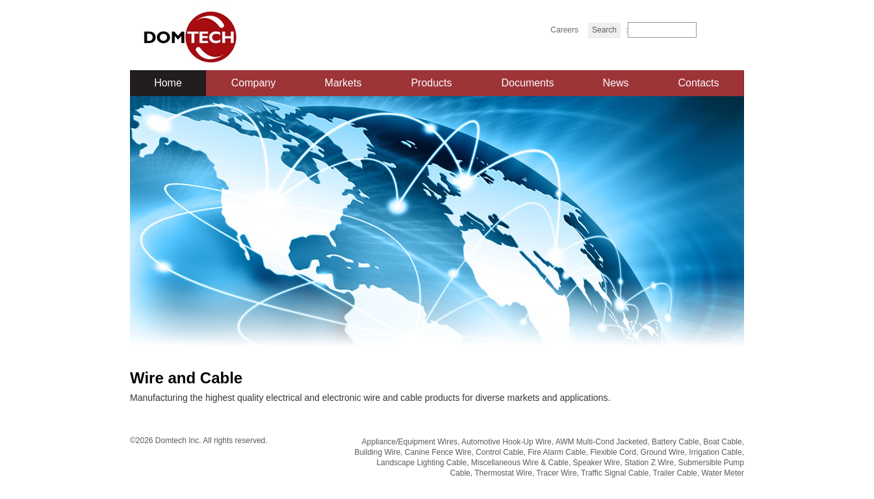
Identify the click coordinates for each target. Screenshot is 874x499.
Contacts (698, 82)
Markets (343, 82)
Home (168, 82)
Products (431, 82)
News (615, 82)
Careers (564, 29)
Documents (528, 82)
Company (253, 82)
